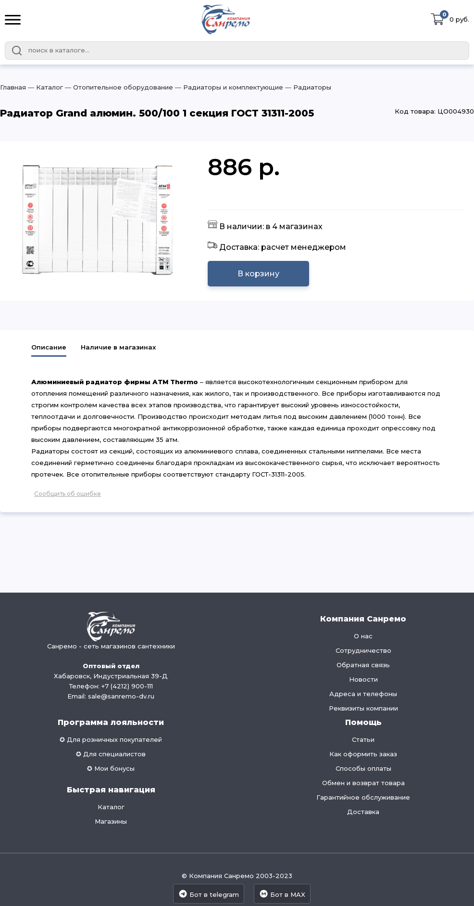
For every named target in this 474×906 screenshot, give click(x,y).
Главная (13, 87)
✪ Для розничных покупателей (111, 739)
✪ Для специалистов (111, 754)
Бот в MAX (282, 893)
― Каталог (44, 87)
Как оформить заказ (363, 754)
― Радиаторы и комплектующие (228, 87)
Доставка (363, 811)
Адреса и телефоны (363, 694)
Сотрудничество (363, 650)
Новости (363, 679)
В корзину (258, 273)
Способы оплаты (363, 768)
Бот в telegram (208, 893)
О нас (363, 636)
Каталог (111, 807)
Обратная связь (363, 665)
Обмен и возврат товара (363, 783)
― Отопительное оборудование (118, 87)
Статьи (363, 739)
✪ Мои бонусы (111, 768)
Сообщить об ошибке (67, 493)
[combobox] (237, 50)
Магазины (111, 821)
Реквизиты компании (363, 708)
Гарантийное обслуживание (363, 797)
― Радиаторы (307, 87)
